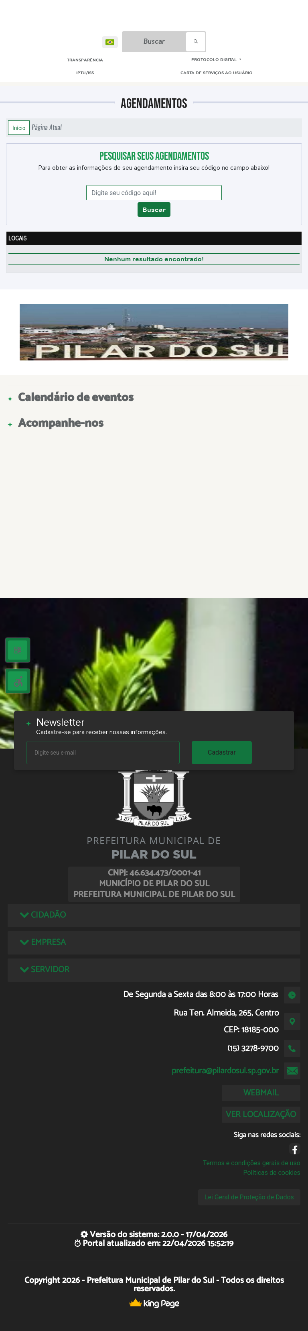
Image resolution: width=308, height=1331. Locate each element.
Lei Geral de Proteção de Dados (249, 1197)
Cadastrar (222, 752)
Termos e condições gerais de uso (251, 1163)
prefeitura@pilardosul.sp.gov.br (225, 1071)
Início (18, 128)
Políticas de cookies (271, 1172)
